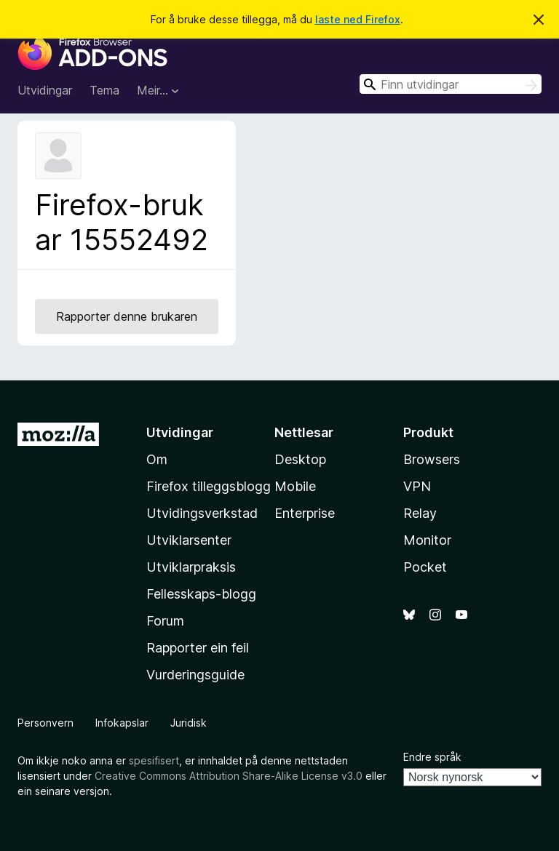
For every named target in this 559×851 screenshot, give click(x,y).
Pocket (425, 567)
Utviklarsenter (188, 540)
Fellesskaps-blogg (201, 594)
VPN (417, 486)
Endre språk (432, 757)
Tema (104, 90)
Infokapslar (121, 722)
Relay (420, 513)
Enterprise (304, 513)
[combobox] (451, 84)
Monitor (427, 540)
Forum (165, 620)
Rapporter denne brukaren (126, 316)
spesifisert (154, 760)
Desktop (300, 459)
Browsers (431, 459)
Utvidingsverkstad (202, 513)
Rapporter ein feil (197, 647)
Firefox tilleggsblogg (208, 486)
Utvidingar (44, 90)
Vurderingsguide (195, 674)
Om (156, 459)
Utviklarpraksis (191, 567)
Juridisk (188, 722)
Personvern (45, 722)
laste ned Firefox (357, 19)
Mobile (295, 486)
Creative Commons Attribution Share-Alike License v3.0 (228, 776)
